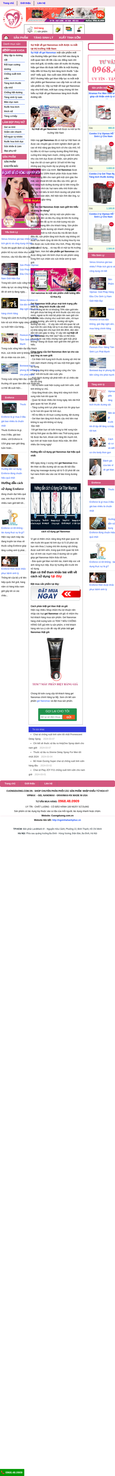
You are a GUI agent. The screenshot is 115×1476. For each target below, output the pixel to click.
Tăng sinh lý (97, 384)
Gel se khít (9, 127)
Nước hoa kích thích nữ (11, 109)
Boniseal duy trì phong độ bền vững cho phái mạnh (29, 370)
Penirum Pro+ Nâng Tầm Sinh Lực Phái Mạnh (30, 339)
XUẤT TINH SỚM (70, 37)
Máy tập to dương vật (13, 57)
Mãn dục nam (11, 102)
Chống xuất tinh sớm (12, 76)
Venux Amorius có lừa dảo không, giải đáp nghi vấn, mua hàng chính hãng (101, 319)
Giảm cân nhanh (13, 132)
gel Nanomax (43, 701)
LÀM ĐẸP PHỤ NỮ (13, 122)
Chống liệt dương (13, 92)
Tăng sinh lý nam (13, 97)
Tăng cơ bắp (10, 116)
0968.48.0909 (11, 1472)
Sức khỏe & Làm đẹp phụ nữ (13, 148)
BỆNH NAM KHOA (13, 50)
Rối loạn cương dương (12, 66)
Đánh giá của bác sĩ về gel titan (108, 465)
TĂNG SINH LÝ (43, 37)
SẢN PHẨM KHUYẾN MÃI (10, 157)
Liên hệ (41, 3)
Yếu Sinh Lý (11, 232)
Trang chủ (8, 3)
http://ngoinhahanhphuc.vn (66, 820)
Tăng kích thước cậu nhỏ (12, 85)
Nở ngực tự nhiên (13, 136)
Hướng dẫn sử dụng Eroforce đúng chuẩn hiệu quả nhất (11, 473)
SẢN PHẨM (21, 37)
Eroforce (9, 397)
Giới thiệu (25, 3)
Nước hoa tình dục (14, 141)
